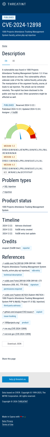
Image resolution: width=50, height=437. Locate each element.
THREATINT (23, 401)
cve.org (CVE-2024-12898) (15, 328)
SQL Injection (10, 186)
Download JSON (12, 343)
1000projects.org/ (12, 322)
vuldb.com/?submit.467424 (16, 295)
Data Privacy (7, 421)
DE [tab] (14, 61)
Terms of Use (7, 424)
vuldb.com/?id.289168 (13, 263)
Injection (8, 192)
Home (4, 46)
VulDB (15, 112)
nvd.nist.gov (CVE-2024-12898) (17, 334)
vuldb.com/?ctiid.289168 (15, 281)
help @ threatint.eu (15, 379)
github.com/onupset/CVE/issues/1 (19, 312)
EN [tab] (6, 61)
